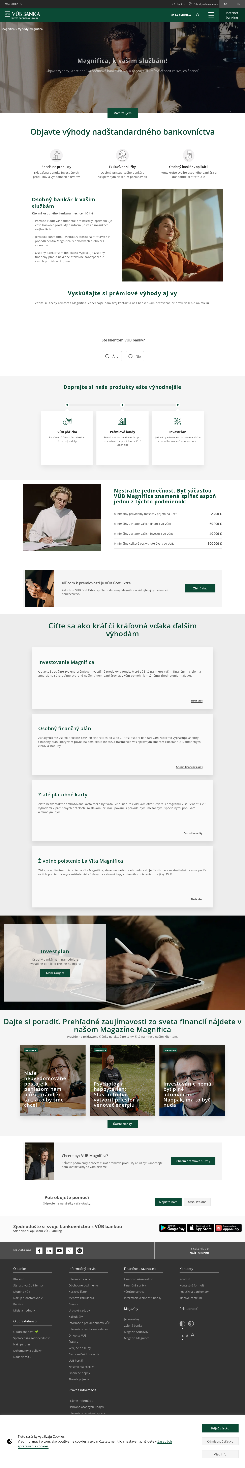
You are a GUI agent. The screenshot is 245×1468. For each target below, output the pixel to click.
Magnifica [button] (11, 4)
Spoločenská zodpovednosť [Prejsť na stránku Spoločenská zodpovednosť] (31, 1338)
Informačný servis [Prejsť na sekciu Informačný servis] (81, 1279)
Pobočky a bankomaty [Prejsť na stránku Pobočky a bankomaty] (194, 1292)
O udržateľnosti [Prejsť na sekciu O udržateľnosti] (25, 1332)
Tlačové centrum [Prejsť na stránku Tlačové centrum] (191, 1298)
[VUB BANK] (22, 15)
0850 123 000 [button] (197, 1202)
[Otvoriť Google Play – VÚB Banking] (172, 1228)
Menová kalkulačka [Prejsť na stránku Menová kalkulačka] (81, 1298)
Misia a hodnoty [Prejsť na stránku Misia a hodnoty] (24, 1310)
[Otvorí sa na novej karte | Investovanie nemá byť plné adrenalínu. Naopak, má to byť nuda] (192, 1080)
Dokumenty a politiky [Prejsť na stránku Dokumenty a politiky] (27, 1350)
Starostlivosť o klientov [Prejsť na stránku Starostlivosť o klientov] (28, 1285)
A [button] (183, 1336)
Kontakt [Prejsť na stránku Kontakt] (185, 1279)
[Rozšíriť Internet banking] (232, 15)
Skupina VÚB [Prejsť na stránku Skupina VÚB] (21, 1292)
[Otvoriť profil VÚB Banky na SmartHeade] (79, 1250)
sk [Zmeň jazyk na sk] (225, 4)
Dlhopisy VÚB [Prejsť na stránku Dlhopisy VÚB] (78, 1335)
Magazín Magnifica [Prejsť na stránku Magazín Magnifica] (136, 1338)
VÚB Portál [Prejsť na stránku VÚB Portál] (76, 1360)
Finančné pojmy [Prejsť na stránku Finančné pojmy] (79, 1373)
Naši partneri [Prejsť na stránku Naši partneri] (22, 1344)
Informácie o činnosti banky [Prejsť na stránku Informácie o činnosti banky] (142, 1298)
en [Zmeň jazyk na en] (238, 4)
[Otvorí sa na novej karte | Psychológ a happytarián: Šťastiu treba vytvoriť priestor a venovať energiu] (122, 1080)
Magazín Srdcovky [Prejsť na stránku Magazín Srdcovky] (136, 1332)
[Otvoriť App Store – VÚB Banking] (200, 1228)
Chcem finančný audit (189, 767)
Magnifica (8, 29)
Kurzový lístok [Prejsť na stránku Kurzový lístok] (78, 1292)
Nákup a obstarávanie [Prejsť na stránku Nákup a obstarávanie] (28, 1298)
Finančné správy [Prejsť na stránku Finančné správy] (135, 1285)
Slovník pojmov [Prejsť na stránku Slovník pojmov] (79, 1379)
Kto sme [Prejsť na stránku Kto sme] (18, 1279)
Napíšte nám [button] (168, 1202)
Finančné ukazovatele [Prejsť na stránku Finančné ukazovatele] (138, 1279)
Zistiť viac (197, 700)
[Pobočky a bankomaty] (203, 4)
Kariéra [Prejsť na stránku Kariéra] (18, 1304)
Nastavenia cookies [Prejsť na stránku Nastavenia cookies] (81, 1367)
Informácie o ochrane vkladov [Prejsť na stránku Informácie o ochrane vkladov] (88, 1329)
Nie (135, 356)
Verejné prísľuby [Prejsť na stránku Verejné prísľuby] (80, 1348)
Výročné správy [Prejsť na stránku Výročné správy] (134, 1292)
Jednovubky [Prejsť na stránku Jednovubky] (132, 1319)
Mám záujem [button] (123, 113)
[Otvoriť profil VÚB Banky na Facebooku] (39, 1250)
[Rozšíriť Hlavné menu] (211, 15)
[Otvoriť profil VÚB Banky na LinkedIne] (49, 1250)
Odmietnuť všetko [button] (220, 1441)
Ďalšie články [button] (122, 1124)
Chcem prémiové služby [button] (193, 1161)
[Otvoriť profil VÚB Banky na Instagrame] (69, 1250)
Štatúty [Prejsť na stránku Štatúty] (73, 1342)
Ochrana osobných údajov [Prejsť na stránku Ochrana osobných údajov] (86, 1407)
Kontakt (178, 4)
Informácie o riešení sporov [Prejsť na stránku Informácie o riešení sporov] (87, 1413)
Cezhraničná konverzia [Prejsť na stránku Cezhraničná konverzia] (84, 1354)
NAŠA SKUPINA (181, 15)
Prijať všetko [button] (220, 1428)
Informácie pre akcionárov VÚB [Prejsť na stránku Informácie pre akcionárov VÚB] (89, 1323)
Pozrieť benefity (193, 833)
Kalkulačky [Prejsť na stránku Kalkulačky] (76, 1317)
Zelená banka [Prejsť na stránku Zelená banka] (133, 1325)
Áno (113, 356)
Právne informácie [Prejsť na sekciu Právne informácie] (81, 1401)
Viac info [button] (220, 1454)
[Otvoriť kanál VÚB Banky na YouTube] (59, 1250)
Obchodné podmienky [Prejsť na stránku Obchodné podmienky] (83, 1285)
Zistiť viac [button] (200, 588)
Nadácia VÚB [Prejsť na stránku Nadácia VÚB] (22, 1357)
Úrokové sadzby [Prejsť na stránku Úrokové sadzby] (79, 1310)
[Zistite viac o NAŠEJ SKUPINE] (198, 1253)
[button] (197, 15)
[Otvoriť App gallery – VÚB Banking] (228, 1228)
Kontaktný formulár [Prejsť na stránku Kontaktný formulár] (193, 1285)
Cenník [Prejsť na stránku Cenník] (73, 1304)
